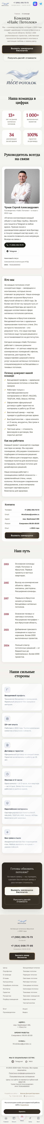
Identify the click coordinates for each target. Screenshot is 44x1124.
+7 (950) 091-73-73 (21, 3)
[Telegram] (40, 4)
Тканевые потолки (30, 992)
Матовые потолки (30, 982)
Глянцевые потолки (30, 985)
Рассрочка (7, 996)
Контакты (6, 989)
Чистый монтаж (29, 1003)
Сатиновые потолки (30, 989)
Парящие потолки (30, 975)
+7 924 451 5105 (16, 1096)
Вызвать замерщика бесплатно (22, 49)
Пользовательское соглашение (22, 1076)
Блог (5, 1009)
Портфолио (7, 971)
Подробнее (24, 1105)
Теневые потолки (29, 971)
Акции (25, 1009)
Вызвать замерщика (22, 535)
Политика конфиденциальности (22, 1073)
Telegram (12, 251)
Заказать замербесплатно (22, 956)
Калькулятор (8, 982)
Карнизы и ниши (29, 999)
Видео (25, 1012)
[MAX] (35, 4)
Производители (9, 1012)
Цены (5, 968)
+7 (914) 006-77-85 (22, 945)
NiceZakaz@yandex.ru (30, 514)
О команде (7, 975)
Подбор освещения (10, 999)
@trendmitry (29, 1096)
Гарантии (6, 992)
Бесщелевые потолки (31, 968)
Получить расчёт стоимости (22, 58)
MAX (29, 1061)
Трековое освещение (31, 996)
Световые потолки (30, 978)
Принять (22, 1111)
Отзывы (6, 978)
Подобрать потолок (10, 985)
